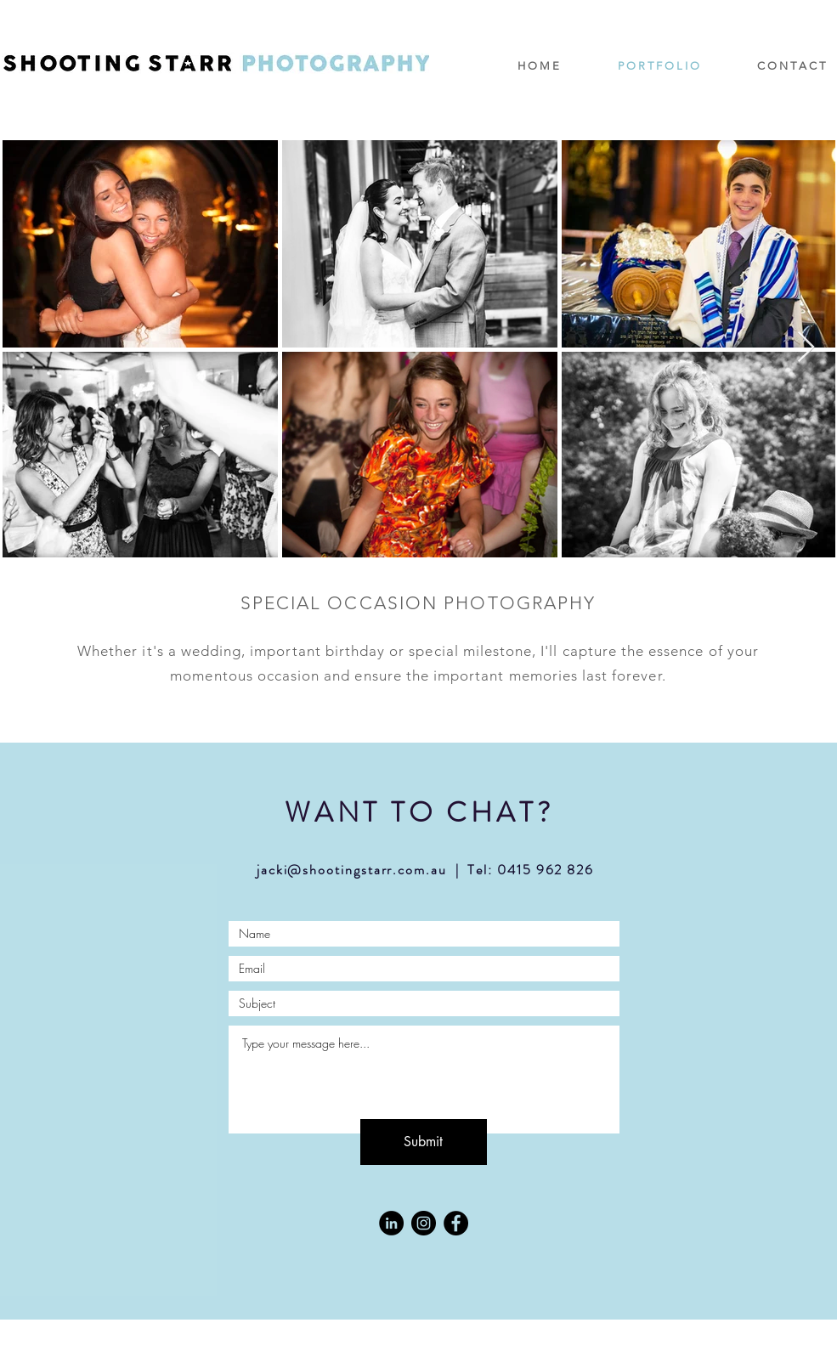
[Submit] (423, 1142)
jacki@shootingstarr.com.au (352, 869)
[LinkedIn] (391, 1223)
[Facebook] (456, 1223)
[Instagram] (423, 1223)
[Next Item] (806, 348)
